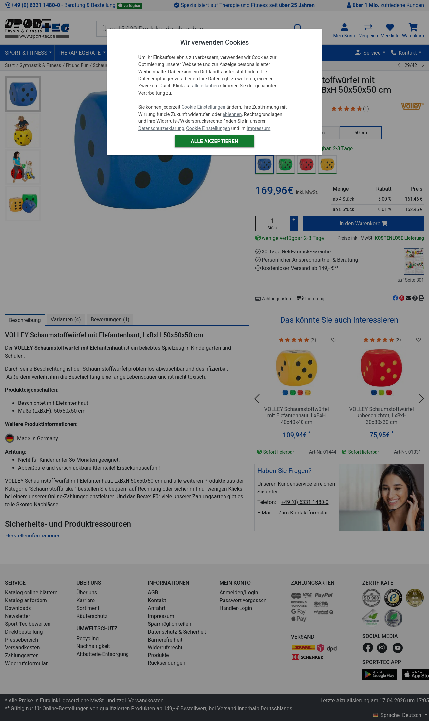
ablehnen (232, 114)
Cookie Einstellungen (203, 107)
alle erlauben (205, 86)
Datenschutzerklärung (161, 128)
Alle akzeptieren (214, 141)
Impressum (258, 128)
